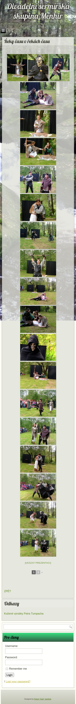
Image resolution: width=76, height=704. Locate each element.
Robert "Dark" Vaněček (42, 699)
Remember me (18, 668)
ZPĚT (7, 591)
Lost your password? (18, 681)
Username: (11, 646)
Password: (11, 657)
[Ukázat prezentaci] (38, 563)
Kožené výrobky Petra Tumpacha (24, 613)
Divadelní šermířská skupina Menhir (38, 11)
